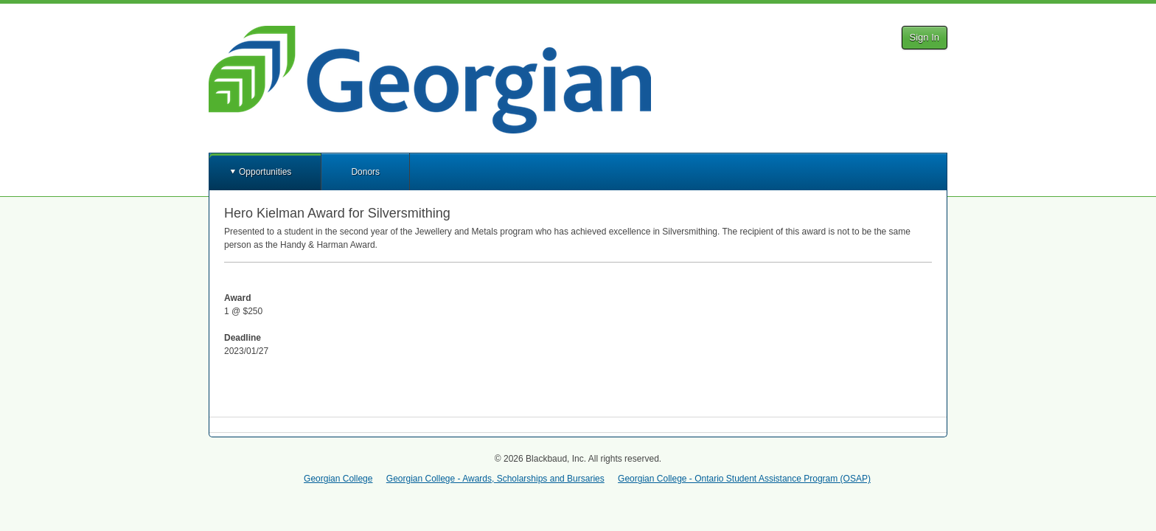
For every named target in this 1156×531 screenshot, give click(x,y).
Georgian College (338, 478)
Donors (365, 172)
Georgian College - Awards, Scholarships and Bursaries (495, 478)
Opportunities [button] (265, 172)
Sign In (924, 37)
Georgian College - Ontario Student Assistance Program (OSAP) (744, 478)
